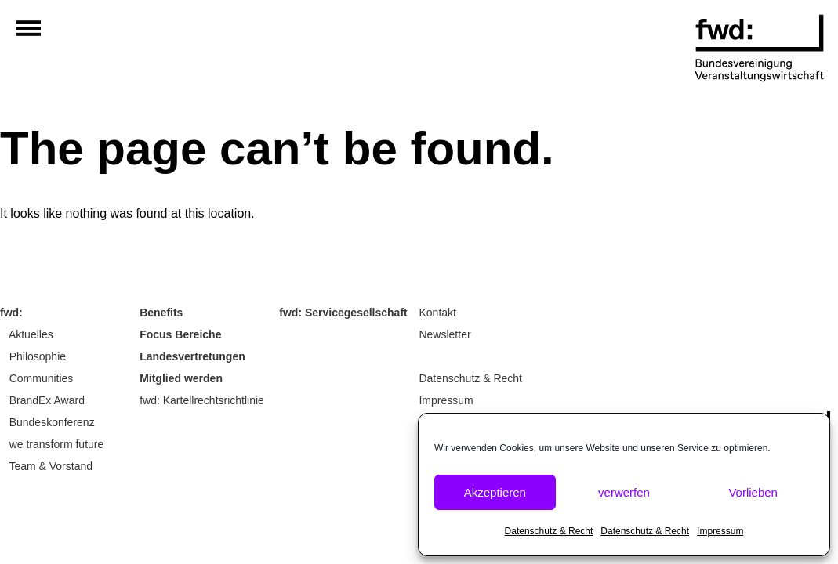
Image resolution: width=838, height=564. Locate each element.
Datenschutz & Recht (549, 531)
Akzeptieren (495, 492)
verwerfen (624, 492)
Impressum (720, 531)
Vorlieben (753, 492)
